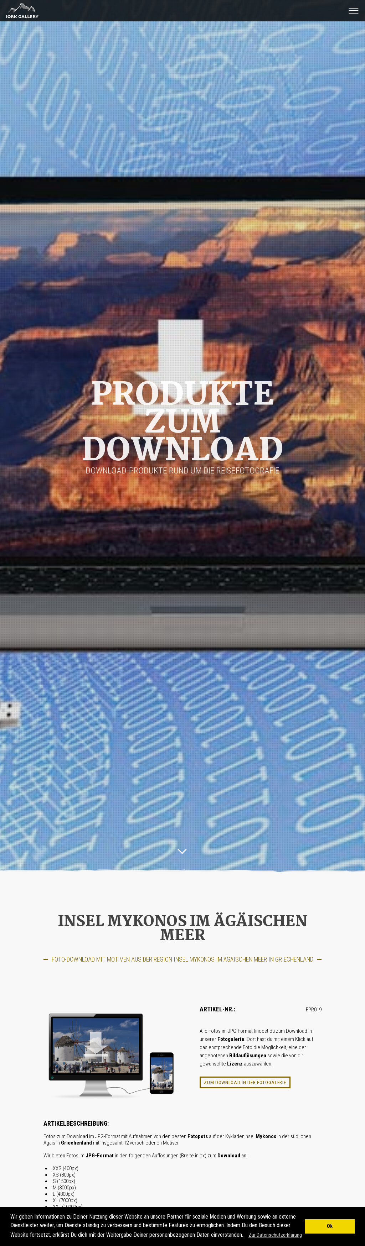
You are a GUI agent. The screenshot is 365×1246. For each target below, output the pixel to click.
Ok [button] (330, 1226)
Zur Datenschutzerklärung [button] (275, 1235)
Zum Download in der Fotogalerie (245, 1082)
